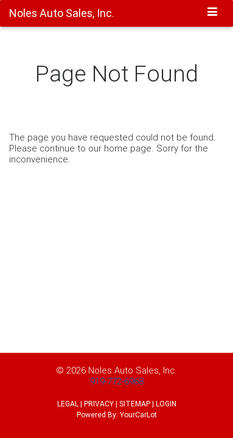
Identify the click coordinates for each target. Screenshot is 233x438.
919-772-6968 (117, 381)
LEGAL (67, 403)
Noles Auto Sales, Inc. (132, 370)
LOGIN (166, 403)
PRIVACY (99, 403)
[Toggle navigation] (212, 13)
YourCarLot (138, 414)
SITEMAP (134, 403)
